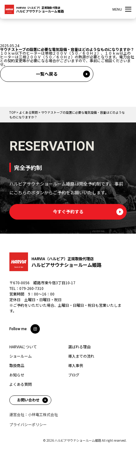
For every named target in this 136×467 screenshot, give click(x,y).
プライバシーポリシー (28, 424)
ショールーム (20, 356)
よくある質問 (20, 384)
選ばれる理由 (79, 347)
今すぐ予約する (68, 211)
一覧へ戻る (47, 74)
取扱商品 (16, 365)
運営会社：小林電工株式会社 (33, 414)
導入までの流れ (81, 356)
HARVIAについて (23, 347)
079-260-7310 (31, 288)
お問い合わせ (28, 399)
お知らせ (16, 375)
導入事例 (75, 365)
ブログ (73, 375)
